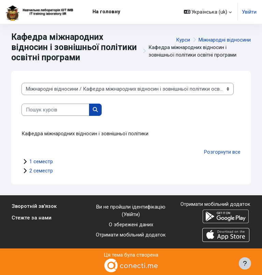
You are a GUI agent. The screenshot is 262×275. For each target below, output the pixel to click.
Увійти (249, 12)
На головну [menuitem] (106, 12)
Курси (183, 40)
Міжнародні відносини (225, 40)
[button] (207, 12)
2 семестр (41, 171)
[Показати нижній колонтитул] (245, 263)
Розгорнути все (222, 152)
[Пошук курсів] (55, 110)
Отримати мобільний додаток (131, 235)
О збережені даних (131, 224)
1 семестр (41, 161)
